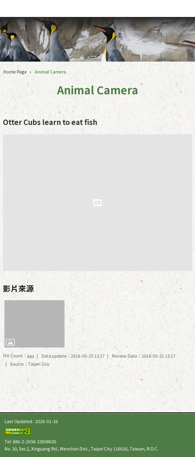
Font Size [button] (171, 9)
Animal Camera (50, 71)
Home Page (15, 71)
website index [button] (183, 8)
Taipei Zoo (37, 9)
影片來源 (18, 288)
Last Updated (18, 421)
